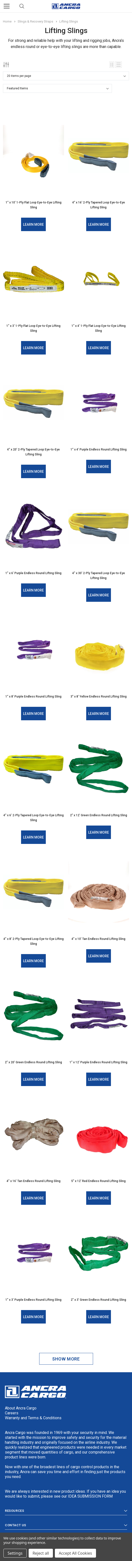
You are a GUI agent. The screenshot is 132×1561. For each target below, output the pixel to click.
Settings (15, 1553)
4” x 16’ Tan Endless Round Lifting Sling (33, 1181)
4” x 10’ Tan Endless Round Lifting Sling (98, 939)
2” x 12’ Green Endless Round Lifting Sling (98, 815)
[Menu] (7, 6)
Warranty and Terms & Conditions (33, 1418)
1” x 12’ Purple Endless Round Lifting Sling (98, 1062)
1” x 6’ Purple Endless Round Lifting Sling (33, 573)
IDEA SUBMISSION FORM (90, 1496)
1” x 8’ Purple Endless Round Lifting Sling (33, 696)
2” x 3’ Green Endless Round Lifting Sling (98, 1299)
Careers (11, 1413)
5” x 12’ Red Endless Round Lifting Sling (98, 1181)
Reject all (41, 1553)
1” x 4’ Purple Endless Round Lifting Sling (99, 449)
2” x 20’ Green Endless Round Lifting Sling (33, 1062)
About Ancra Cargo (20, 1408)
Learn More (33, 224)
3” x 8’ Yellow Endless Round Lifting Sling (99, 696)
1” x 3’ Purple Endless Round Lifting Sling (33, 1299)
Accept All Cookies (75, 1553)
